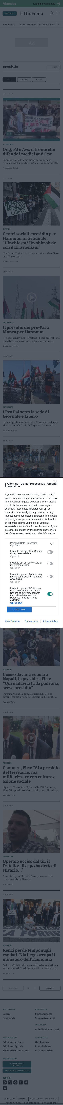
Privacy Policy (50, 621)
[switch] (50, 552)
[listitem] (31, 544)
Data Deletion (12, 621)
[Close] (56, 484)
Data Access (31, 621)
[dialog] (31, 552)
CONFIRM (19, 609)
